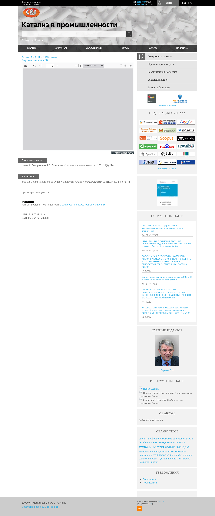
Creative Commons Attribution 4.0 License (82, 204)
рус (190, 2)
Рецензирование (158, 79)
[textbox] (74, 34)
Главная (31, 48)
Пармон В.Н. (167, 370)
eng (184, 2)
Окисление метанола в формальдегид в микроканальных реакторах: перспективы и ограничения (162, 228)
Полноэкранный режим (119, 152)
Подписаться (150, 482)
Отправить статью (160, 56)
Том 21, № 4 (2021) (40, 57)
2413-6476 (141, 4)
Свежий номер (94, 48)
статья (54, 57)
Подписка (182, 48)
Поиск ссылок (151, 388)
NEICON (161, 501)
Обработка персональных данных (40, 506)
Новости (153, 48)
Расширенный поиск (32, 40)
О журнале (61, 48)
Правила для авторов (161, 64)
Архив (125, 48)
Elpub (150, 504)
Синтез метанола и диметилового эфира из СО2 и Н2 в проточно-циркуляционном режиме (167, 278)
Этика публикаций (159, 87)
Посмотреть (149, 479)
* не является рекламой (167, 105)
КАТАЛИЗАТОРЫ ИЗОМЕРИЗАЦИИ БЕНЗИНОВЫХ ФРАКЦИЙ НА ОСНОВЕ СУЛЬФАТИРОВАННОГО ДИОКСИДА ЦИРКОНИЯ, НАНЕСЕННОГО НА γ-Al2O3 (166, 310)
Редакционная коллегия (162, 72)
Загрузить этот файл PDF (35, 60)
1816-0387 (141, 2)
